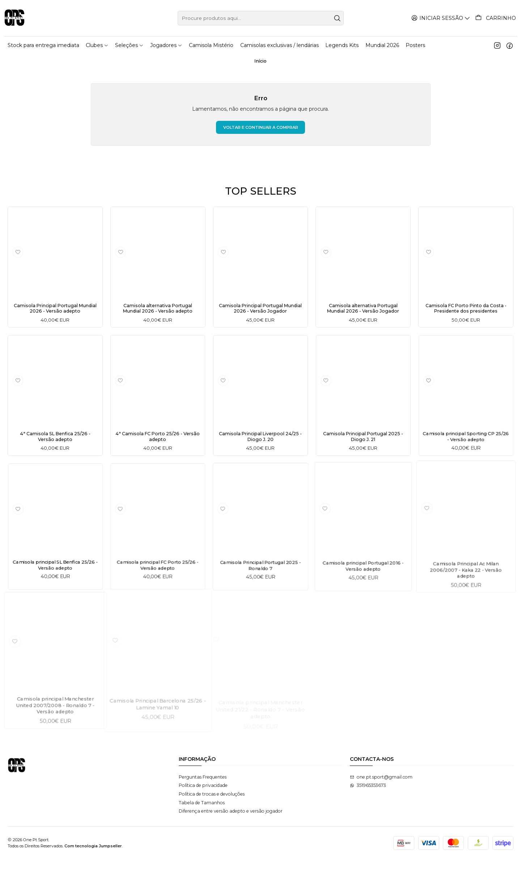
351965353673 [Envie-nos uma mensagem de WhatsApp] (368, 803)
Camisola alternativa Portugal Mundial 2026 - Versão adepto (158, 310)
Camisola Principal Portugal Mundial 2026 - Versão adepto (55, 310)
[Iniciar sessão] (442, 18)
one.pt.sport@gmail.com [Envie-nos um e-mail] (381, 794)
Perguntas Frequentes (202, 794)
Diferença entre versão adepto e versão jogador (231, 828)
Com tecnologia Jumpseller (93, 863)
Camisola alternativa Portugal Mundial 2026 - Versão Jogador (363, 310)
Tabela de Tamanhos (202, 820)
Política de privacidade (203, 803)
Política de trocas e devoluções (212, 811)
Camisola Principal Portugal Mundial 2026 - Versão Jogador (260, 310)
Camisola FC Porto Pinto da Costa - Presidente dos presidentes (466, 313)
